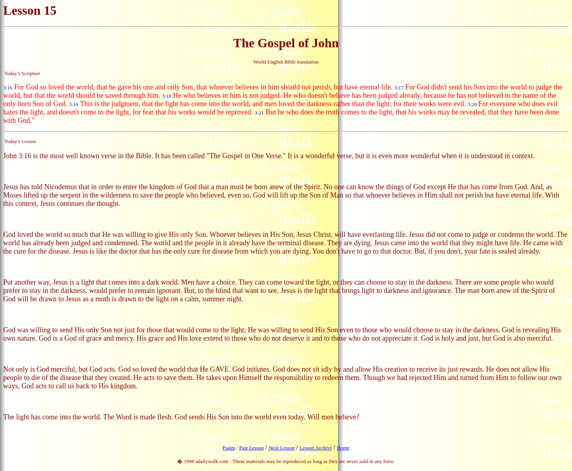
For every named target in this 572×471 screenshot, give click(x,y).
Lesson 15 (29, 10)
